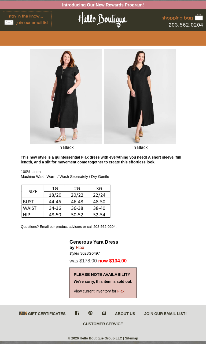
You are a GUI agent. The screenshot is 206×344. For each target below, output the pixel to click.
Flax (80, 247)
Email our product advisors (61, 227)
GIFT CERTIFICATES (42, 314)
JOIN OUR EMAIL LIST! (165, 314)
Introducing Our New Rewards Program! (103, 5)
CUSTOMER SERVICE (103, 324)
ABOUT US (125, 314)
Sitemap (131, 338)
